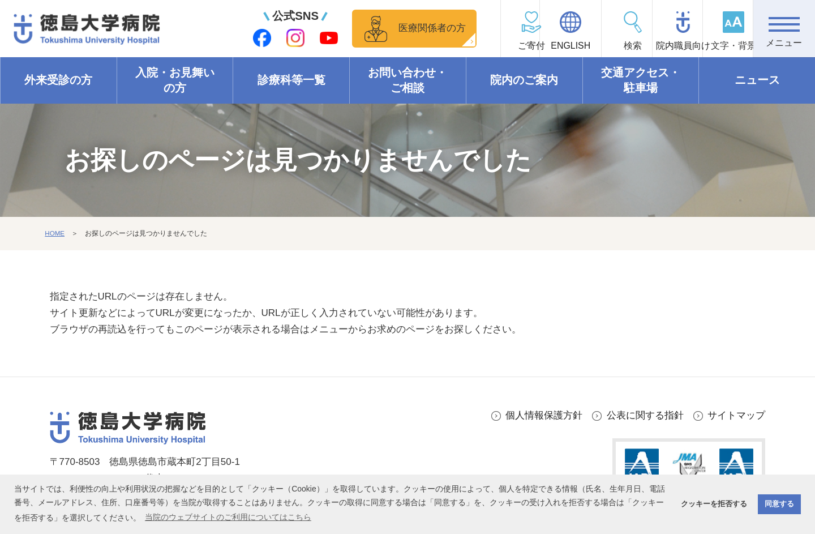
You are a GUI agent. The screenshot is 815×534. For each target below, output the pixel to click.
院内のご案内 (524, 80)
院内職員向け (660, 45)
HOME (55, 234)
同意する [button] (779, 504)
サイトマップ (736, 415)
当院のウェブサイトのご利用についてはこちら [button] (228, 517)
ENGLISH (535, 45)
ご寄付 (473, 45)
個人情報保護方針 (543, 415)
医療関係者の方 (387, 28)
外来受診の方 (58, 80)
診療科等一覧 (291, 80)
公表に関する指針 (645, 415)
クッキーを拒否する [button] (714, 504)
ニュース (757, 80)
